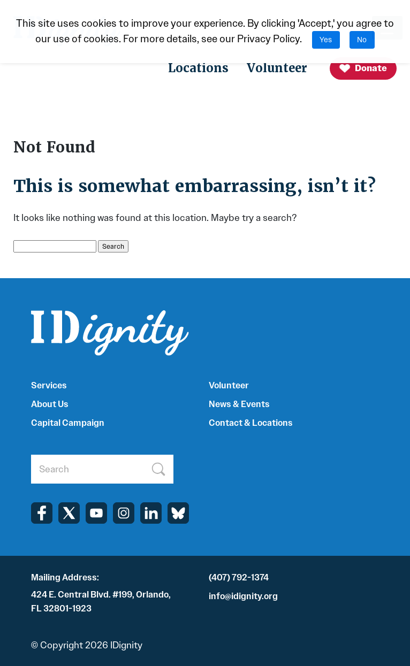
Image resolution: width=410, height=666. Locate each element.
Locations (198, 68)
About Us (50, 404)
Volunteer (277, 68)
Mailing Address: (65, 577)
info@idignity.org (243, 596)
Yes (326, 40)
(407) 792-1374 (239, 577)
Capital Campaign (67, 422)
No (362, 40)
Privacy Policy (268, 38)
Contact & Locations (251, 422)
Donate (363, 69)
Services (49, 385)
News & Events (239, 404)
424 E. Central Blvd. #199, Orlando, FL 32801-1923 (101, 601)
